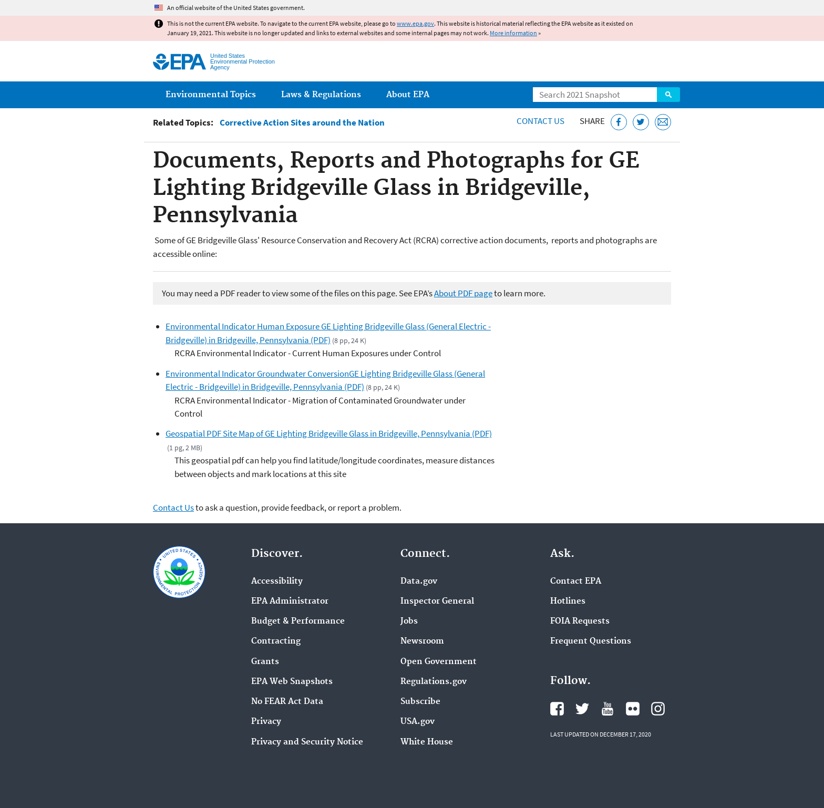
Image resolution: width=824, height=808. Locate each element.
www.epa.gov (415, 23)
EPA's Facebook (557, 709)
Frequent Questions (590, 641)
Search (668, 94)
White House (426, 742)
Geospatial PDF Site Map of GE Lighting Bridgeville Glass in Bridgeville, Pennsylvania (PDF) (329, 433)
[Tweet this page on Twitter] (641, 122)
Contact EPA (575, 581)
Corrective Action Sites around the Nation (302, 122)
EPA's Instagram (658, 709)
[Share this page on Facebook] (619, 122)
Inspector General (437, 601)
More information (513, 33)
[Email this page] (663, 122)
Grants (265, 662)
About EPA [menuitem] (407, 95)
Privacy (266, 722)
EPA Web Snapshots (292, 682)
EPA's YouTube (607, 709)
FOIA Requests (580, 621)
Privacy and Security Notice (307, 742)
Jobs (409, 621)
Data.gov (418, 581)
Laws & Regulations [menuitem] (321, 95)
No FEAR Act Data (287, 702)
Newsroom (422, 641)
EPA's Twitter (582, 709)
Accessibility (277, 581)
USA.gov (417, 722)
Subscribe (420, 702)
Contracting (276, 641)
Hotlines (567, 601)
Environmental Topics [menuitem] (211, 95)
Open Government (438, 662)
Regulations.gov (433, 682)
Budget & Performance (298, 621)
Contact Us (540, 121)
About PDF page (463, 293)
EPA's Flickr (633, 709)
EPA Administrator (289, 601)
